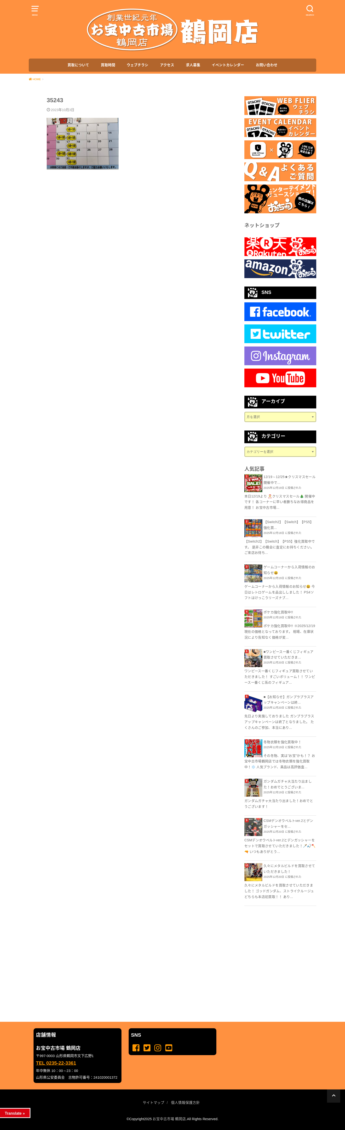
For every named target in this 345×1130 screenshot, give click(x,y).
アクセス (167, 65)
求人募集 (193, 65)
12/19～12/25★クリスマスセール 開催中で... (290, 479)
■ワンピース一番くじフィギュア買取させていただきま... (289, 654)
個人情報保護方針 (185, 1103)
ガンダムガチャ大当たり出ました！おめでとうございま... (288, 784)
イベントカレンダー (228, 65)
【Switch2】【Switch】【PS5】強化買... (288, 525)
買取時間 (108, 65)
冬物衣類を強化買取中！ (282, 742)
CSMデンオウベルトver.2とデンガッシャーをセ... (288, 823)
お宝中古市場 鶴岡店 (169, 1119)
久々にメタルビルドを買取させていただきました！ (289, 868)
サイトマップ (153, 1103)
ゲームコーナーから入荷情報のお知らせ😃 (289, 570)
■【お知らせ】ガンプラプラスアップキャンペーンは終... (289, 700)
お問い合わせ (266, 65)
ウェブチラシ (137, 65)
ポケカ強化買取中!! (278, 612)
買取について (78, 65)
